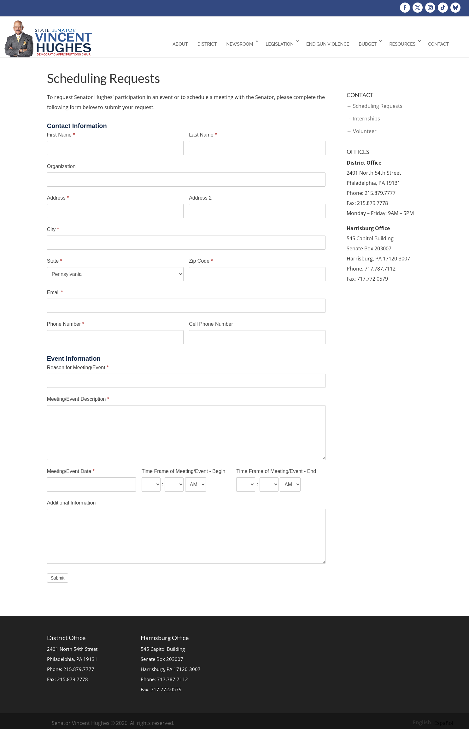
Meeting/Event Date (71, 471)
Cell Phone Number (211, 324)
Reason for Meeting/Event (78, 367)
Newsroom (239, 44)
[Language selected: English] (434, 722)
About (180, 44)
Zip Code (201, 261)
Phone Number (65, 324)
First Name (61, 134)
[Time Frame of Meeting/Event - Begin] (195, 484)
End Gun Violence (327, 44)
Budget (368, 44)
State (54, 261)
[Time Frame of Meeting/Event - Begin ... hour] (151, 484)
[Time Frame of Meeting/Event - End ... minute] (269, 484)
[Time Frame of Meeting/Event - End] (290, 484)
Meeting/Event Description (78, 399)
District (207, 44)
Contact (438, 44)
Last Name (203, 134)
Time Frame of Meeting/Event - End (276, 471)
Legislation (280, 44)
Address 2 (200, 198)
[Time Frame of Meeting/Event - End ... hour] (245, 484)
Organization (61, 166)
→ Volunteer (362, 131)
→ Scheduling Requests (374, 105)
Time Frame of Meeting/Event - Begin (183, 471)
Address (58, 198)
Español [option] (443, 723)
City (53, 229)
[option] (443, 723)
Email (55, 292)
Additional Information (71, 502)
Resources (402, 44)
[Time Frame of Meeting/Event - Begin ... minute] (174, 484)
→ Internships (363, 118)
